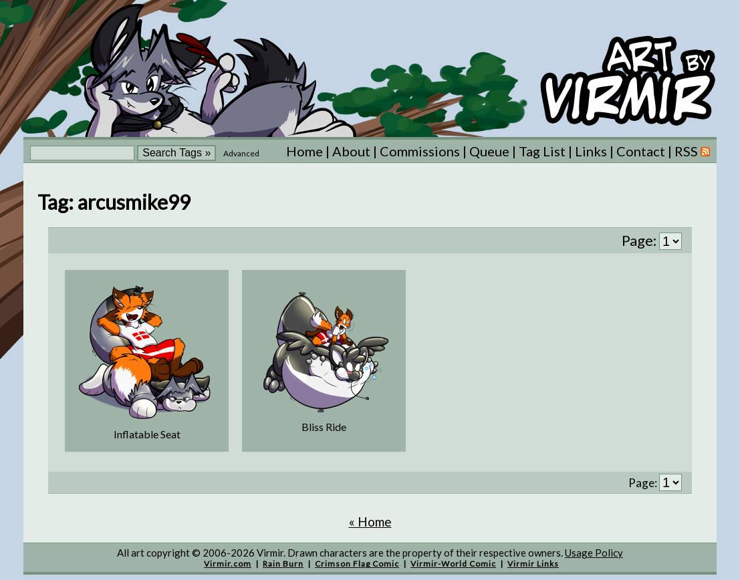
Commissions (420, 151)
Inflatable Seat (147, 434)
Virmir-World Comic (453, 564)
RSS (692, 151)
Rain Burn (283, 564)
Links (591, 151)
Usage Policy (594, 553)
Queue (489, 151)
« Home (370, 521)
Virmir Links (533, 564)
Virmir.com (227, 564)
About (351, 151)
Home (304, 151)
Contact (640, 151)
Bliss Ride (323, 426)
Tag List (542, 151)
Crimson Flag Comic (357, 564)
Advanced (241, 153)
